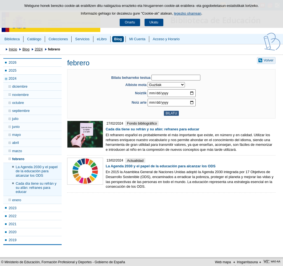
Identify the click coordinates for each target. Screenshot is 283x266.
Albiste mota (136, 85)
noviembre (20, 95)
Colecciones (58, 39)
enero (16, 200)
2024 (39, 49)
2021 (12, 224)
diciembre (19, 86)
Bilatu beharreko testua (130, 78)
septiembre (21, 111)
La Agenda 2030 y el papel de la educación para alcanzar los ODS (37, 171)
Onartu (130, 22)
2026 (12, 62)
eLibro (102, 39)
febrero (18, 159)
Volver (269, 60)
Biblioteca (12, 39)
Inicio (13, 49)
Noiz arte (139, 102)
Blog (118, 39)
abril (15, 143)
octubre (18, 103)
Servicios (82, 39)
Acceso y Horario (166, 39)
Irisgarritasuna (247, 262)
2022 (12, 216)
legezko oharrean (187, 13)
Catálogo (34, 39)
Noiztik (140, 93)
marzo (17, 151)
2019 (12, 240)
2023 (12, 208)
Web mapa (223, 262)
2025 (12, 70)
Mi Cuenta (137, 39)
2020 (12, 232)
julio (15, 119)
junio (16, 127)
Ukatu (154, 22)
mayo (16, 135)
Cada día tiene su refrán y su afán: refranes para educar (36, 187)
